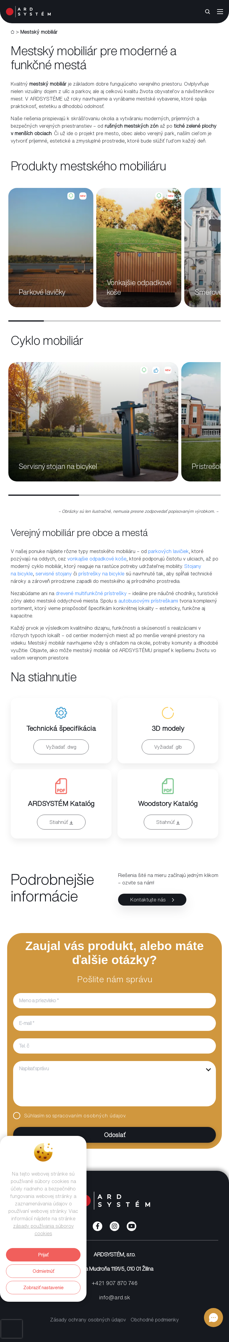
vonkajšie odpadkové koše (96, 558)
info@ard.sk (114, 1297)
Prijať (43, 1255)
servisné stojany (53, 573)
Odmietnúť (43, 1271)
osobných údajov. (104, 1115)
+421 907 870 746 (114, 1283)
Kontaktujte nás (152, 899)
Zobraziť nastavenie (43, 1287)
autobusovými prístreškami (148, 600)
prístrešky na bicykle (101, 573)
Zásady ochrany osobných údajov (88, 1319)
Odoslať (69, 1134)
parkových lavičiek (168, 551)
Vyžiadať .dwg (61, 747)
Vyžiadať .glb (168, 747)
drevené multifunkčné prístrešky (91, 593)
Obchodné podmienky (155, 1319)
